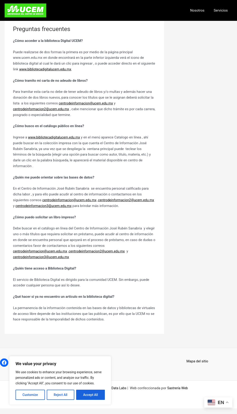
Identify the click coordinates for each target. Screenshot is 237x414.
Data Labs (118, 394)
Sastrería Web (178, 394)
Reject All (60, 395)
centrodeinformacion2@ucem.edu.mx (42, 109)
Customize (30, 395)
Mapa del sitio (197, 367)
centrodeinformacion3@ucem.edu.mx (105, 206)
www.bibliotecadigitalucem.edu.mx (46, 69)
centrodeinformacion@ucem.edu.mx (87, 103)
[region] (60, 380)
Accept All (90, 395)
